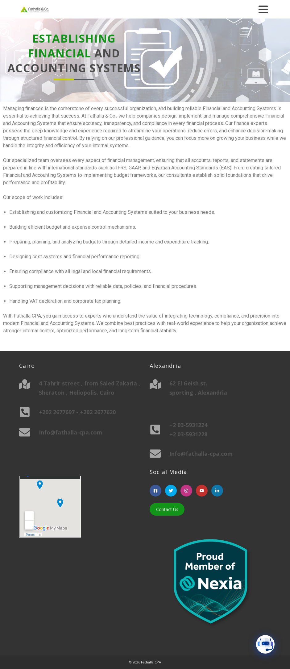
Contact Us (167, 509)
